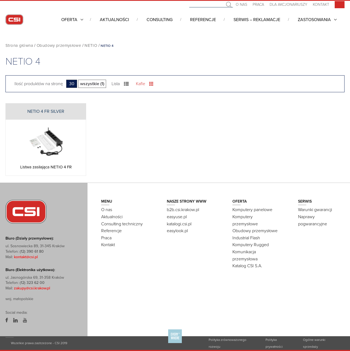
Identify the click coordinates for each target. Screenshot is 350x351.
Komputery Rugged (250, 245)
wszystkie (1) (92, 84)
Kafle (144, 84)
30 (71, 84)
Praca (258, 4)
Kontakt (321, 4)
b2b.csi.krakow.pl (183, 209)
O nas (241, 4)
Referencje (203, 19)
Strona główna (19, 45)
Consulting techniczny (122, 224)
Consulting (160, 19)
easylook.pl (177, 231)
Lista (120, 84)
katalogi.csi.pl (179, 224)
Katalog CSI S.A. (247, 266)
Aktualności (114, 19)
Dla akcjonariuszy (288, 4)
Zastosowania (314, 19)
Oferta (69, 19)
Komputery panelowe (252, 209)
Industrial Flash (246, 238)
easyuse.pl (177, 217)
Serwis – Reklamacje (257, 19)
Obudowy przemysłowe (59, 45)
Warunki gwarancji (315, 209)
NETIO (90, 45)
